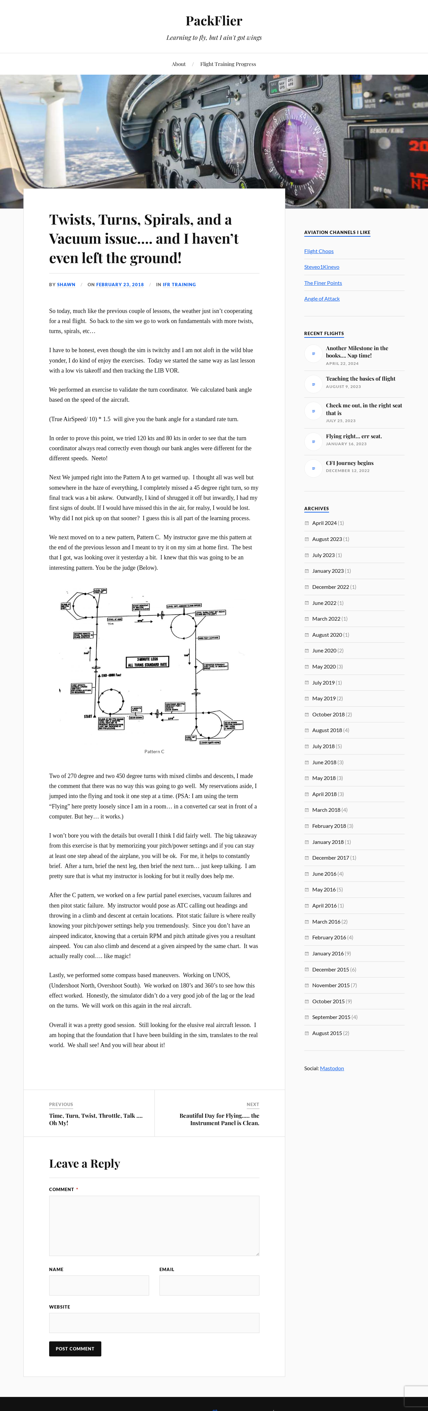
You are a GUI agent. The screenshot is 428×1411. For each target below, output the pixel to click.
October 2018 (328, 714)
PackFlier (214, 20)
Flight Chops (319, 251)
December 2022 (330, 586)
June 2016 (324, 873)
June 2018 (324, 762)
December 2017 (330, 857)
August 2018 (327, 730)
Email (167, 1269)
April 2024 (324, 523)
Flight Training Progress (228, 63)
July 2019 (323, 682)
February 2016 (329, 937)
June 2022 (324, 603)
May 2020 (324, 666)
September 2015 (331, 1017)
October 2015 (328, 1001)
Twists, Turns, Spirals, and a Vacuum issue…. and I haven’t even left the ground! (148, 238)
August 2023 (327, 539)
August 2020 (327, 634)
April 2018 (324, 794)
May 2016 (324, 889)
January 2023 (328, 570)
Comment (63, 1189)
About (179, 63)
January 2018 (328, 842)
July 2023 (323, 555)
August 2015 (327, 1033)
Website (59, 1307)
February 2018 (329, 825)
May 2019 (324, 698)
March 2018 (326, 809)
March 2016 (326, 921)
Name (56, 1269)
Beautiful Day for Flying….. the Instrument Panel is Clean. (219, 1119)
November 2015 (331, 985)
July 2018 (323, 746)
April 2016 (324, 905)
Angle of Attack (322, 298)
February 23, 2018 (120, 284)
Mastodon (332, 1068)
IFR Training (179, 284)
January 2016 (328, 953)
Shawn (66, 284)
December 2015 (330, 969)
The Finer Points (323, 283)
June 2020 (324, 650)
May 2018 (324, 778)
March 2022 (326, 618)
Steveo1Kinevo (321, 266)
